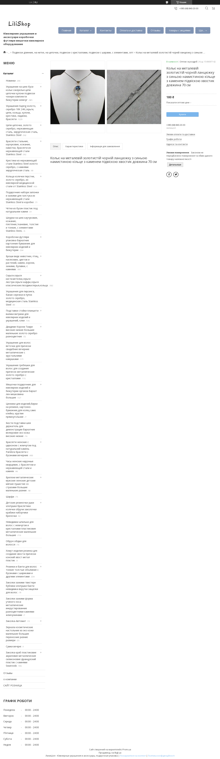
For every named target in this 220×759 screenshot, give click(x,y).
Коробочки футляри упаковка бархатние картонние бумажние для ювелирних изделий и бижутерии (20, 243)
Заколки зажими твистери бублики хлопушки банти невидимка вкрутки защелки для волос (22, 587)
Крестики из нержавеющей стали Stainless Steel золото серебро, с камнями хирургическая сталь (22, 165)
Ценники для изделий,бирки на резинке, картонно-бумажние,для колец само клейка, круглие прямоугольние (22, 410)
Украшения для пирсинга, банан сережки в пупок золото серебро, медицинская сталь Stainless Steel (22, 298)
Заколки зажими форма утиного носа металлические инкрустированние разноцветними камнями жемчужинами (20, 607)
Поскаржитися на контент (133, 755)
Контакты (105, 30)
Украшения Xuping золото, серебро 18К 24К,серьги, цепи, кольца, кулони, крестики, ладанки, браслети (21, 112)
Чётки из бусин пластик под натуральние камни (22, 210)
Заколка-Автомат (16, 621)
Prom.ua (126, 749)
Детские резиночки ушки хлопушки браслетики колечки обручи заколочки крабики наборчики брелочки (21, 509)
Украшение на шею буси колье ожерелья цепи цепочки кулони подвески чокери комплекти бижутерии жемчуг (20, 93)
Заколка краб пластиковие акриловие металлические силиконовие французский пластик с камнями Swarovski (21, 659)
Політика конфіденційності (161, 755)
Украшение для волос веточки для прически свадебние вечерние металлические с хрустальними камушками (18, 351)
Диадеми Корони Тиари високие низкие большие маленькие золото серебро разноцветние (21, 331)
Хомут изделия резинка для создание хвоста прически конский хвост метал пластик (21, 555)
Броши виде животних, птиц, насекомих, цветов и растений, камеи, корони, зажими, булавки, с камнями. (22, 263)
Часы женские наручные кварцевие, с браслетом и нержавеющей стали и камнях (21, 466)
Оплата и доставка (131, 30)
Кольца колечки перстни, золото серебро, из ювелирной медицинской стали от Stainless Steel (20, 181)
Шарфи (10, 496)
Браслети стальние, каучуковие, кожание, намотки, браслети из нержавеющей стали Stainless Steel (18, 148)
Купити (182, 114)
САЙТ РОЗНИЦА (12, 685)
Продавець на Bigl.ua (110, 752)
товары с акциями (179, 30)
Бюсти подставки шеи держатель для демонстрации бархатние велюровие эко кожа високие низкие (20, 429)
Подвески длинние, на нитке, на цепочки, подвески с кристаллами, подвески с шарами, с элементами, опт (72, 52)
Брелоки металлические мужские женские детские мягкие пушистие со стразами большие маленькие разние (21, 484)
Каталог (84, 30)
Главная (66, 30)
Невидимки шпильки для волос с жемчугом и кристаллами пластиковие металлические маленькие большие (21, 528)
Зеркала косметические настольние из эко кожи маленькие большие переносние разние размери (20, 634)
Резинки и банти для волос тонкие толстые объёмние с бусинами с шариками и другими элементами (22, 571)
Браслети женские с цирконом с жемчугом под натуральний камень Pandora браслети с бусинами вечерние (21, 448)
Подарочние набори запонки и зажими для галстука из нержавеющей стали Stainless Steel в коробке (22, 197)
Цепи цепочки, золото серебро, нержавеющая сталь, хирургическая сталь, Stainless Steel (22, 130)
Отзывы (155, 30)
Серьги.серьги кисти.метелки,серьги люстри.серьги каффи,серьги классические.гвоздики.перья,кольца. (27, 280)
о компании (10, 679)
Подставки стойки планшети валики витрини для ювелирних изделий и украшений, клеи (22, 315)
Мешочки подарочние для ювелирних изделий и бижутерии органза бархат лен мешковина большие (21, 391)
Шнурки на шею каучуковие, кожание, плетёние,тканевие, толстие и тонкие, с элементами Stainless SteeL (22, 224)
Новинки (11, 80)
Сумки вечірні (13, 646)
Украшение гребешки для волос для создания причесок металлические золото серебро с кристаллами (20, 372)
